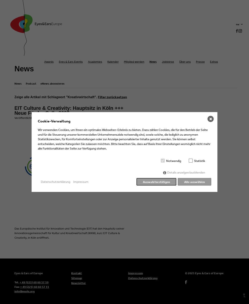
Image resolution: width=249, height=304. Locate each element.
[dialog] (124, 152)
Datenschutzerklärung (55, 182)
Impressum (80, 182)
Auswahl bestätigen (156, 182)
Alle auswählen (194, 182)
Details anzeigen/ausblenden (186, 172)
